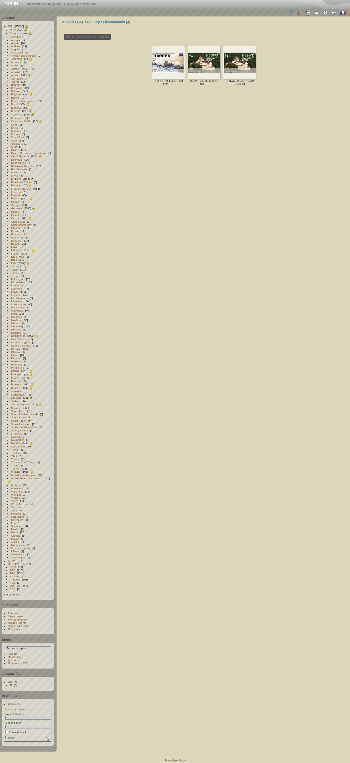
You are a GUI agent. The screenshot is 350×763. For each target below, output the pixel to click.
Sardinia (16, 391)
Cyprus (15, 149)
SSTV (11, 560)
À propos (13, 659)
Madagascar (18, 545)
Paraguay (16, 364)
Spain (14, 420)
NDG (12, 582)
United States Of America (26, 478)
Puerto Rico (18, 377)
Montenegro (18, 326)
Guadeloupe (18, 221)
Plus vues (13, 613)
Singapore (17, 526)
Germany (16, 208)
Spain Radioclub (20, 424)
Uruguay (16, 485)
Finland (15, 195)
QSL (10, 26)
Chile (14, 124)
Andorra (16, 46)
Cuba (14, 146)
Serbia (15, 401)
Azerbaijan (17, 78)
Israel (14, 259)
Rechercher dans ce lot (90, 37)
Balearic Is (17, 87)
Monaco (16, 323)
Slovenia (16, 407)
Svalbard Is (17, 439)
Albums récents (17, 622)
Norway (15, 348)
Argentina (16, 58)
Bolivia (15, 97)
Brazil (14, 104)
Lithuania (16, 301)
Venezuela (17, 491)
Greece (15, 218)
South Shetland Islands (24, 414)
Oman (14, 355)
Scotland (16, 397)
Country (14, 33)
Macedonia (17, 307)
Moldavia (16, 320)
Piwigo (182, 760)
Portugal (16, 374)
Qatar (14, 510)
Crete (14, 140)
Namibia (16, 332)
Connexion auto (16, 732)
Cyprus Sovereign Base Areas (28, 153)
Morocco (16, 329)
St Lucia (16, 436)
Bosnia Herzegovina (23, 101)
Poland (15, 370)
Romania (16, 384)
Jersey (15, 272)
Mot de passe (13, 722)
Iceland (15, 243)
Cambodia (17, 118)
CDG (12, 589)
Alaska (15, 541)
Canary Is (16, 114)
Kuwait (15, 285)
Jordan (15, 276)
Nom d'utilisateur (15, 714)
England (16, 178)
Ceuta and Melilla (21, 121)
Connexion (14, 703)
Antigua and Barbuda (23, 55)
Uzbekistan (17, 488)
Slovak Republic (20, 404)
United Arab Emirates (23, 475)
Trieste (15, 459)
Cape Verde (18, 557)
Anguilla (16, 49)
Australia (16, 71)
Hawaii (15, 231)
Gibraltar (16, 214)
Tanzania (16, 507)
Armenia (16, 62)
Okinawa (16, 352)
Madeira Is (17, 310)
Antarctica (17, 52)
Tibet (14, 456)
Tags (11, 653)
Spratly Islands (19, 430)
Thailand (16, 452)
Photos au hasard (18, 625)
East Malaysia (19, 169)
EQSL (13, 567)
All (11, 29)
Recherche (14, 656)
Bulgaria (16, 107)
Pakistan (16, 358)
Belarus (15, 91)
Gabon (15, 201)
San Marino (18, 516)
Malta (14, 313)
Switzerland (18, 446)
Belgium (16, 94)
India (14, 246)
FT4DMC (15, 576)
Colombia (16, 130)
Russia (15, 387)
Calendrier (14, 629)
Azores (15, 81)
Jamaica (16, 266)
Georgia (16, 205)
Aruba (14, 65)
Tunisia (15, 465)
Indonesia (17, 249)
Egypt (14, 175)
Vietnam (16, 494)
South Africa (18, 411)
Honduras (17, 234)
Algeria (15, 43)
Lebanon (16, 294)
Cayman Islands (20, 548)
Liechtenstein (19, 298)
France (15, 198)
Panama (16, 361)
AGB (12, 570)
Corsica (15, 134)
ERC (12, 573)
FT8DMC (15, 579)
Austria (15, 75)
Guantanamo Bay (21, 224)
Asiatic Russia (19, 68)
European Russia (21, 188)
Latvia (14, 291)
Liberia (15, 551)
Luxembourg (18, 304)
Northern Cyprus (20, 342)
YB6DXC (15, 586)
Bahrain (15, 84)
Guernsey (17, 227)
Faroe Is (16, 192)
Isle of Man (17, 256)
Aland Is (16, 36)
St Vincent (17, 519)
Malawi (15, 538)
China (14, 127)
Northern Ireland (20, 345)
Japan (14, 269)
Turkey (15, 468)
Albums (8, 18)
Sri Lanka (16, 433)
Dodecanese (18, 162)
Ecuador (16, 172)
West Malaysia (19, 504)
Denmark (16, 159)
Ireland (15, 253)
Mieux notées (16, 616)
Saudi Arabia (18, 394)
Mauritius (16, 316)
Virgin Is (16, 497)
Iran (13, 522)
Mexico (15, 529)
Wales (14, 500)
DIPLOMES (15, 563)
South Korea (18, 417)
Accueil (68, 22)
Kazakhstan (18, 282)
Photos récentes (17, 619)
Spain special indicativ (24, 427)
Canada (15, 110)
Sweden (16, 442)
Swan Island (18, 554)
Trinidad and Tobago (23, 462)
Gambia (15, 535)
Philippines (17, 367)
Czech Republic (20, 156)
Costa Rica (17, 137)
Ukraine (15, 471)
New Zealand (19, 339)
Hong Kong (17, 237)
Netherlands (18, 335)
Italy (13, 263)
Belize (14, 532)
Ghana (15, 211)
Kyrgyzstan (17, 288)
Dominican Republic (23, 165)
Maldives (16, 513)
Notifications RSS (18, 663)
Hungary (16, 240)
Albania (15, 40)
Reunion (16, 381)
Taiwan (15, 449)
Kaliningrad (17, 279)
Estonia (15, 185)
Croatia (15, 143)
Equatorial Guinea (21, 182)
